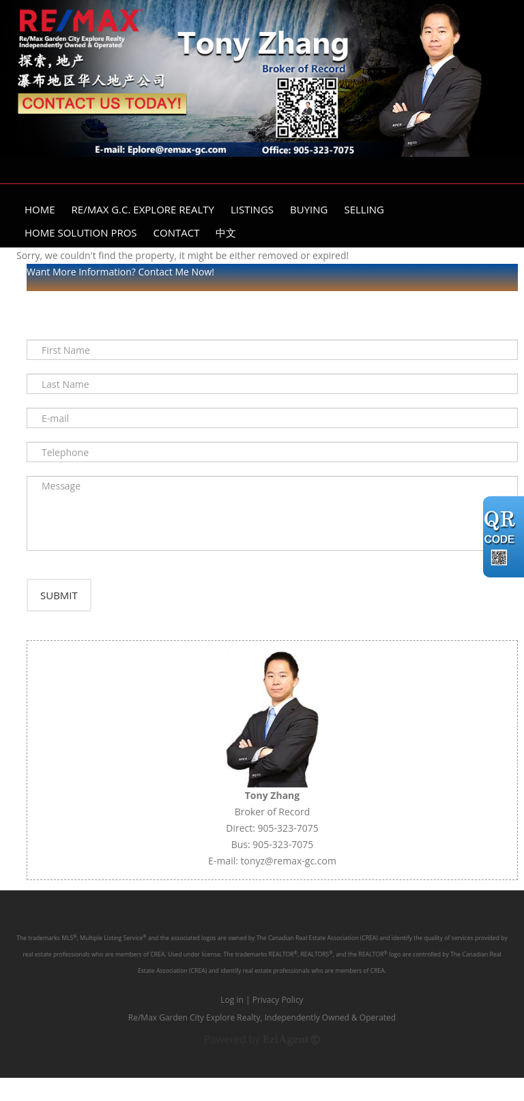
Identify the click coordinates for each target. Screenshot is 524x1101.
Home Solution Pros (81, 232)
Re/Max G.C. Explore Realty (143, 209)
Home (40, 209)
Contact (177, 232)
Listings (252, 209)
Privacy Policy (278, 1023)
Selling (364, 209)
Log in (232, 1023)
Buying (309, 209)
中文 (226, 232)
